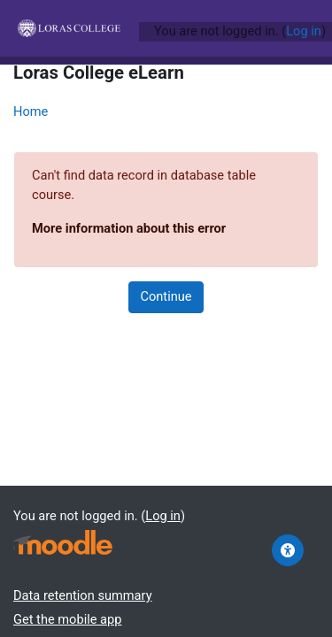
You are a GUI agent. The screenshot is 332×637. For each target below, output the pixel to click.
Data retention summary (82, 595)
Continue (165, 296)
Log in (303, 31)
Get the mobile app (67, 619)
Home (30, 111)
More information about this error (129, 228)
